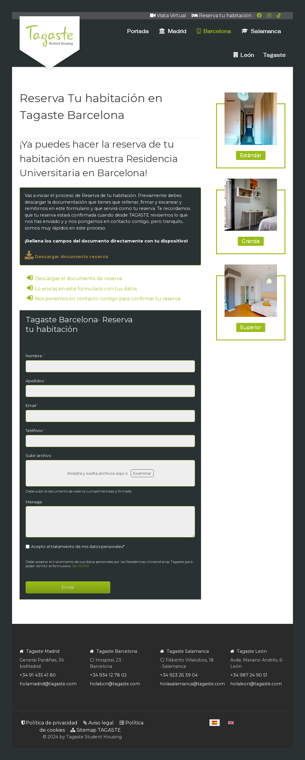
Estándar (251, 155)
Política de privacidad (49, 723)
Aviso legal (98, 723)
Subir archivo (38, 455)
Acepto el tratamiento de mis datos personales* (77, 546)
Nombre (35, 355)
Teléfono (35, 430)
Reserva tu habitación (221, 15)
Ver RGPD (81, 566)
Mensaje (34, 501)
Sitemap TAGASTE (96, 730)
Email (32, 405)
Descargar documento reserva (66, 256)
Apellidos (36, 380)
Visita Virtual (168, 15)
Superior (250, 327)
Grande (251, 241)
